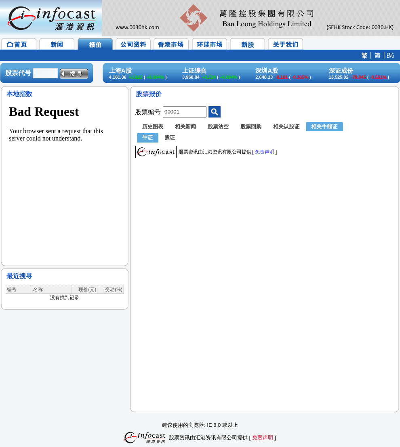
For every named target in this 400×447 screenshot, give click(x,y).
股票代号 (18, 72)
